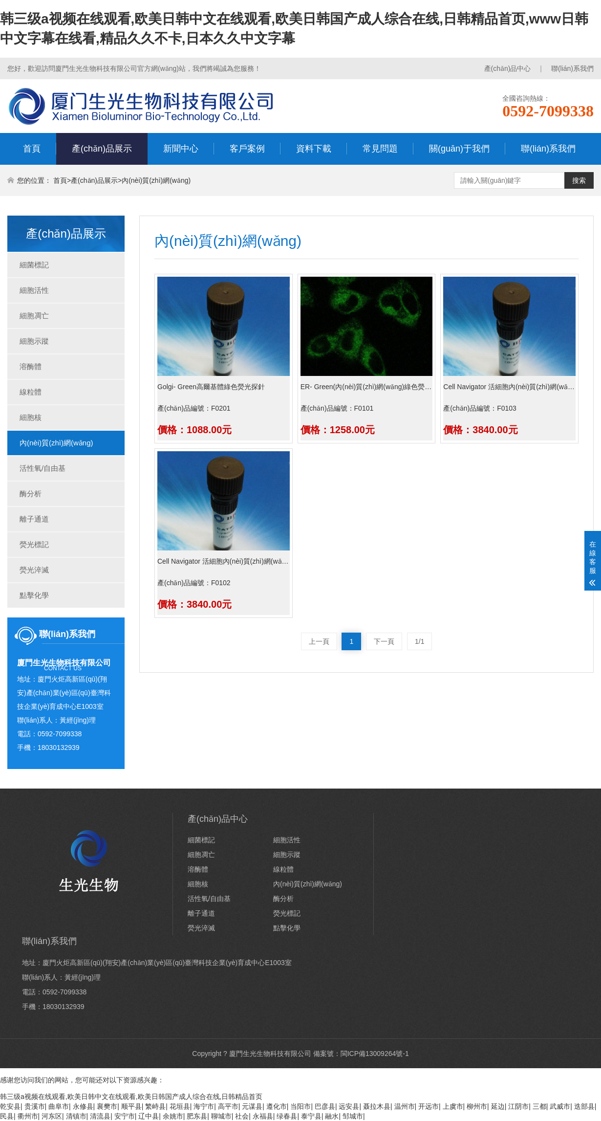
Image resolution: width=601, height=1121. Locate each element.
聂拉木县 (376, 1106)
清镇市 (76, 1116)
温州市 (404, 1106)
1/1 (419, 641)
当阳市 (300, 1106)
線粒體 (31, 392)
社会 (242, 1116)
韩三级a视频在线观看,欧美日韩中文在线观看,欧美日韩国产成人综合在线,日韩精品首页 (131, 1096)
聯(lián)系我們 (572, 68)
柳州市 (477, 1106)
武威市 (560, 1106)
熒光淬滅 (34, 570)
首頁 (32, 149)
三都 (539, 1106)
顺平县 (131, 1106)
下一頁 (384, 641)
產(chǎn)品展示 (102, 149)
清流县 (100, 1116)
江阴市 (518, 1106)
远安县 (349, 1106)
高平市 (228, 1106)
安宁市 (124, 1116)
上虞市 (453, 1106)
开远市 (428, 1106)
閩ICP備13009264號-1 (375, 1053)
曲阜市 (58, 1106)
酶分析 (31, 493)
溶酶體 (31, 366)
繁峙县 (155, 1106)
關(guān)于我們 (459, 149)
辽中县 (148, 1116)
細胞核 (31, 417)
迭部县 (584, 1106)
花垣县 (180, 1106)
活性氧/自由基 (42, 468)
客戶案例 (247, 149)
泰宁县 (311, 1116)
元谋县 (252, 1106)
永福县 (263, 1116)
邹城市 (353, 1116)
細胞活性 (34, 290)
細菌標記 (34, 265)
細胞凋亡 (34, 315)
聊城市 (221, 1116)
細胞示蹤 (34, 341)
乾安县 (10, 1106)
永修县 (83, 1106)
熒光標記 (34, 544)
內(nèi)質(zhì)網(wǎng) (156, 180)
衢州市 (28, 1116)
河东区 (52, 1116)
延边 (498, 1106)
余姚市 (173, 1116)
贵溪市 (34, 1106)
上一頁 (319, 641)
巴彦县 (325, 1106)
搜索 (579, 180)
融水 (332, 1116)
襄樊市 (107, 1106)
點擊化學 (34, 595)
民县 (7, 1116)
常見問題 (380, 149)
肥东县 (197, 1116)
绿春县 (287, 1116)
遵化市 (276, 1106)
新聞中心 (180, 149)
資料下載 (313, 149)
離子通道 (34, 519)
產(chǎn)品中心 (507, 68)
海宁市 (203, 1106)
